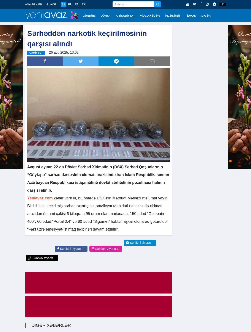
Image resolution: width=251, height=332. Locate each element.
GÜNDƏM (89, 15)
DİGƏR (206, 15)
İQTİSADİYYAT (125, 15)
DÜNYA (105, 15)
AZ (63, 4)
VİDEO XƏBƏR (150, 15)
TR (84, 4)
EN (77, 4)
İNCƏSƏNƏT (173, 15)
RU (70, 4)
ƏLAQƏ (51, 4)
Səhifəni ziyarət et (70, 248)
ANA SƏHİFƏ (33, 4)
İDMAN (191, 15)
